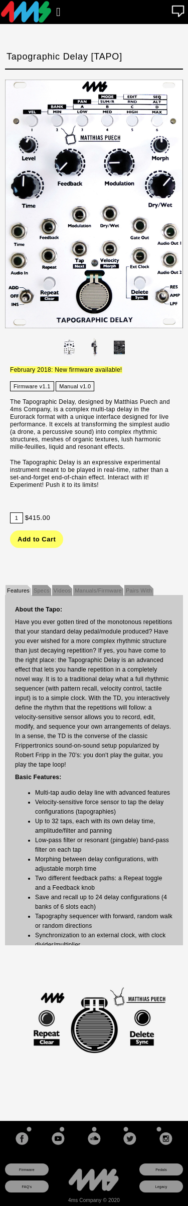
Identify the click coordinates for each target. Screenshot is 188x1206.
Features (18, 590)
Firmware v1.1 (32, 386)
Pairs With (139, 590)
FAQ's (27, 1186)
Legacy (161, 1186)
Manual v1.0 (75, 386)
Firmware (27, 1169)
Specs (42, 590)
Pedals (161, 1169)
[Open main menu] (58, 12)
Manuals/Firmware (98, 590)
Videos (62, 590)
